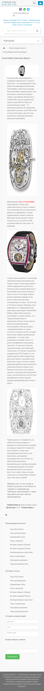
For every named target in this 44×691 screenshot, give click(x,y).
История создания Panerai (20, 548)
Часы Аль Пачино (17, 529)
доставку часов (21, 684)
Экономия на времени (18, 560)
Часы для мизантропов (19, 564)
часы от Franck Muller (26, 202)
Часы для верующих (18, 533)
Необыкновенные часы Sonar (21, 552)
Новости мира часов (17, 48)
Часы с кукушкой (16, 541)
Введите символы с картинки (15, 639)
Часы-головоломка (17, 556)
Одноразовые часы (17, 537)
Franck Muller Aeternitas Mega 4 (15, 52)
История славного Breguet (20, 545)
